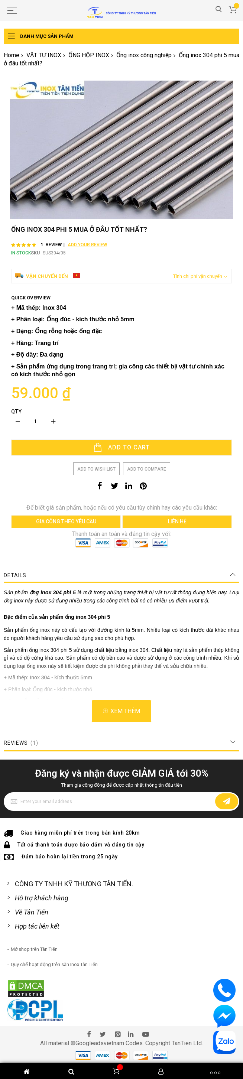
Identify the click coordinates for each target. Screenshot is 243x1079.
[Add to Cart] (121, 447)
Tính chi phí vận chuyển (197, 276)
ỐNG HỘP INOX (88, 55)
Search (218, 9)
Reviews (21, 743)
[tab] (121, 575)
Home (11, 55)
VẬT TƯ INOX (43, 55)
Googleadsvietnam (99, 1043)
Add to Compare (146, 469)
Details (15, 575)
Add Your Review (87, 244)
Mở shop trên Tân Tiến (34, 949)
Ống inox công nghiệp (144, 55)
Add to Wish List (96, 469)
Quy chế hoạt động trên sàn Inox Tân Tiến (54, 964)
